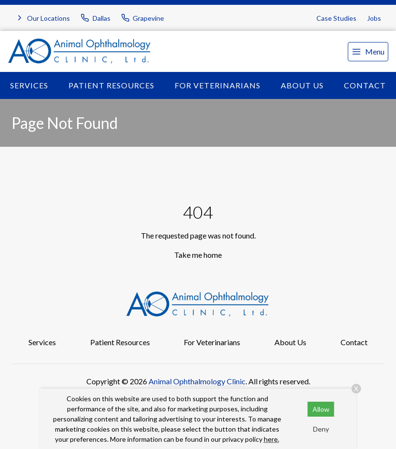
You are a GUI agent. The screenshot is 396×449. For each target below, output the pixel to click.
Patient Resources (111, 85)
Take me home (198, 254)
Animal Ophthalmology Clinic (197, 381)
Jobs (374, 18)
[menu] (368, 51)
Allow (321, 409)
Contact (354, 342)
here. (271, 439)
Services (29, 85)
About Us (302, 85)
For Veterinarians (217, 85)
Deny (321, 429)
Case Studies (336, 18)
